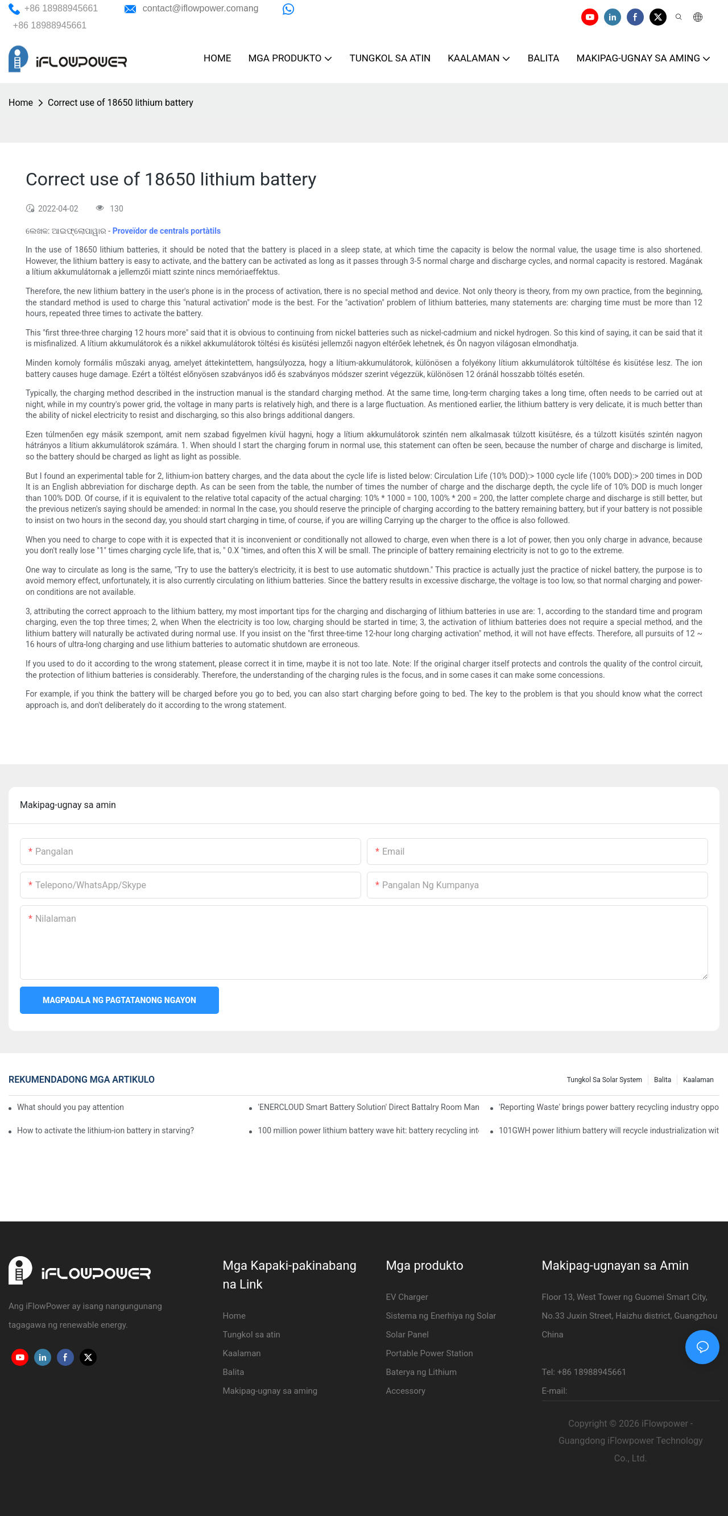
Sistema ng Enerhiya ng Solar (441, 1316)
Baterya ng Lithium (421, 1372)
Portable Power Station (429, 1353)
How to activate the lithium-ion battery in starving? (105, 1130)
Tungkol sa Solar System (604, 1080)
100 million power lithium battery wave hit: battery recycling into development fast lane (368, 1130)
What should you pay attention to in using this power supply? (70, 1107)
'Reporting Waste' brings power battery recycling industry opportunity (609, 1107)
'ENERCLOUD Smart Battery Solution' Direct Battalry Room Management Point (368, 1107)
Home (21, 102)
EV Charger (407, 1297)
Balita (662, 1080)
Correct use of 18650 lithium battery (120, 102)
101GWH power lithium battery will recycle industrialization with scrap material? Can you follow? (609, 1130)
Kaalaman (698, 1080)
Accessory (405, 1391)
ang (201, 8)
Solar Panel (407, 1334)
